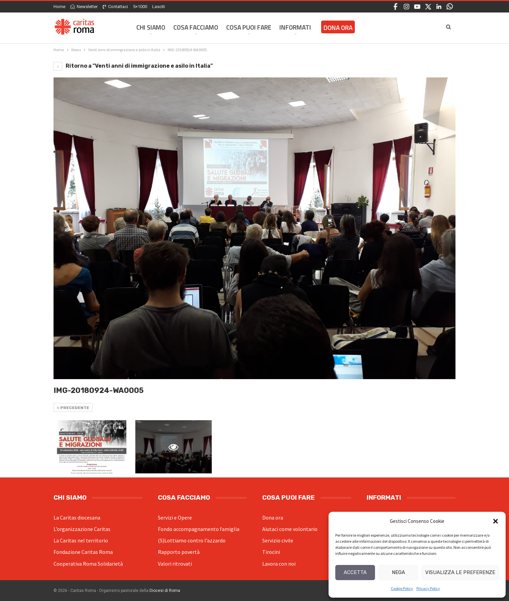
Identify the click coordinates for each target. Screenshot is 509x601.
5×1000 (140, 6)
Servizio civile (277, 540)
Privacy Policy (428, 588)
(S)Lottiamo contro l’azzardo (192, 540)
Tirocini (271, 551)
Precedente (73, 407)
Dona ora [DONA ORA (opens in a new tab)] (338, 27)
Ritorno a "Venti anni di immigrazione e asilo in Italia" (133, 66)
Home (59, 6)
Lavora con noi (279, 563)
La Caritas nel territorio (81, 540)
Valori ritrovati (175, 563)
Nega (398, 572)
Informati (295, 27)
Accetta (355, 572)
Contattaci (115, 6)
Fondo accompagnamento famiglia (198, 529)
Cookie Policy (402, 588)
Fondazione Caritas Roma (83, 551)
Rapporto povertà (179, 551)
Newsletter (84, 6)
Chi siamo (150, 27)
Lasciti (158, 6)
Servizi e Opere (175, 517)
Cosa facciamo (195, 27)
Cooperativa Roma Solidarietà (88, 563)
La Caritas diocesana (77, 517)
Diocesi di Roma (164, 590)
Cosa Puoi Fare (248, 27)
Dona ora (272, 517)
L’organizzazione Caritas (82, 529)
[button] (495, 521)
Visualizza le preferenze (460, 572)
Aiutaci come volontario (289, 529)
